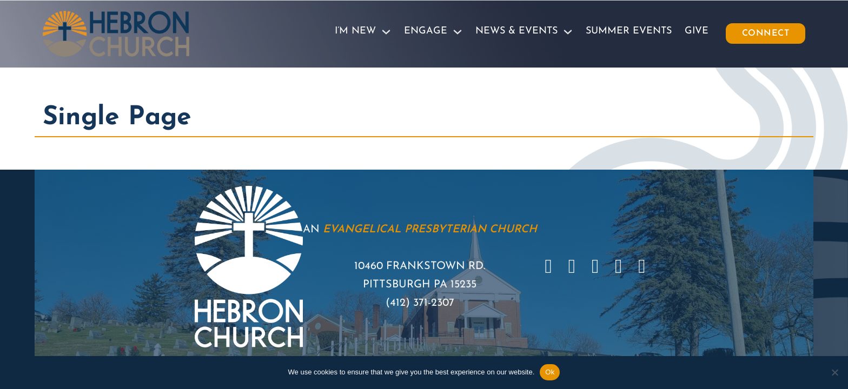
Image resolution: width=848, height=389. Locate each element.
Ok (549, 372)
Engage (425, 31)
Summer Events (629, 31)
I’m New (355, 31)
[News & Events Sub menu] (568, 32)
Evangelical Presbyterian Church (430, 229)
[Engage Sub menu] (457, 32)
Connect (766, 33)
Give (696, 31)
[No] (834, 372)
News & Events (516, 31)
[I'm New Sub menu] (386, 32)
